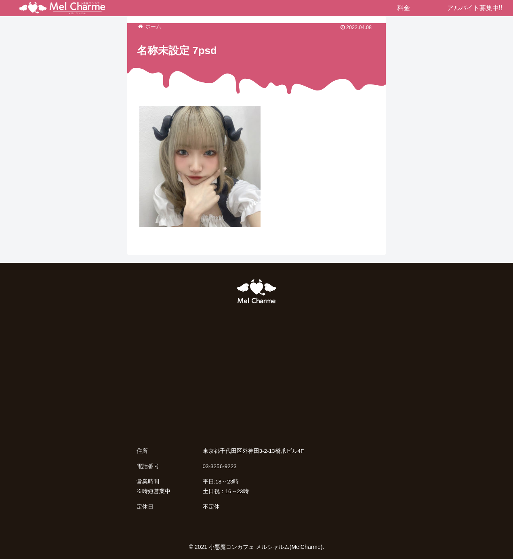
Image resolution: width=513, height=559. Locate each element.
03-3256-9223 (220, 466)
